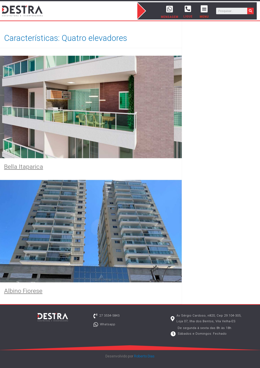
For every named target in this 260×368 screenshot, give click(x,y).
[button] (204, 8)
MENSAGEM (169, 17)
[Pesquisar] (250, 11)
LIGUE (188, 16)
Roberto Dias (144, 356)
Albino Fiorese (23, 290)
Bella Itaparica (23, 166)
